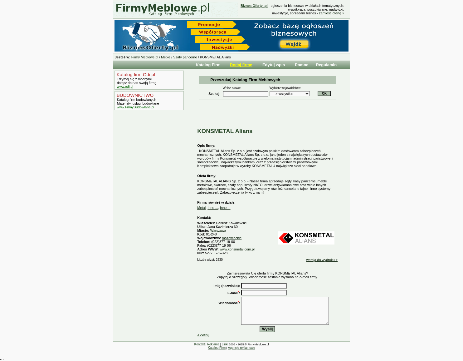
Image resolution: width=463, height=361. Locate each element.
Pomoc (301, 64)
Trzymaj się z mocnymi (134, 79)
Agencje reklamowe (241, 347)
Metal (201, 208)
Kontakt (199, 344)
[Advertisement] (148, 216)
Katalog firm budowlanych (136, 99)
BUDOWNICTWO (134, 95)
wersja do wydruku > (322, 260)
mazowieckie (231, 238)
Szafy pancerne (185, 57)
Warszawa (218, 230)
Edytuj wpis (273, 64)
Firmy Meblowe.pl (144, 57)
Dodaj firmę (241, 64)
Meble (165, 57)
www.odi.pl (125, 86)
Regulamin (326, 64)
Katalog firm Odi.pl (135, 74)
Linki (225, 344)
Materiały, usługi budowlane (137, 103)
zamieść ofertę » (331, 13)
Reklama (213, 344)
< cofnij (203, 335)
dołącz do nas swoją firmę (136, 83)
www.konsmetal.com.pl (237, 249)
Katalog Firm (208, 64)
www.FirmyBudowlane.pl (135, 107)
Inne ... (212, 208)
